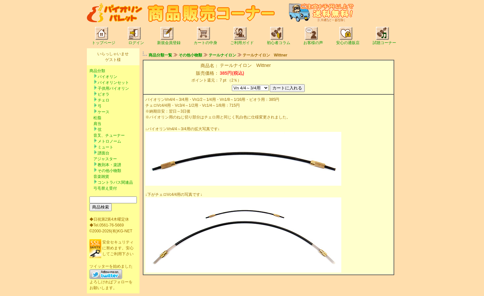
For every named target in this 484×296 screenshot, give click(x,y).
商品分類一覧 (160, 55)
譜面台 (103, 153)
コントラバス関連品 (115, 182)
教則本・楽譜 (109, 165)
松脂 (97, 118)
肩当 (97, 123)
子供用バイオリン (113, 88)
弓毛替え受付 (105, 188)
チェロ (103, 100)
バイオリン (107, 76)
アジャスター (105, 159)
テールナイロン (222, 55)
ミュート (105, 147)
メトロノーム (109, 141)
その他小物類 (109, 170)
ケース (103, 112)
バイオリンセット (113, 82)
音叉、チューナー (109, 135)
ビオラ (103, 94)
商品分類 (97, 71)
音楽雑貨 (101, 176)
